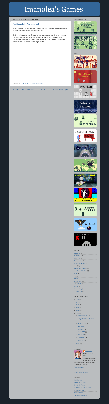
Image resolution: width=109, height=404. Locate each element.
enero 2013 (81, 340)
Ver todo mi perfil (79, 367)
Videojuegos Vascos (80, 395)
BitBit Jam (77, 253)
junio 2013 (81, 329)
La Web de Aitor (79, 390)
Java (75, 266)
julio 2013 (81, 326)
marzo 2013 (81, 337)
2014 (77, 310)
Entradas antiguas (61, 89)
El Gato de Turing (79, 385)
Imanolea (25, 83)
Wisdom (76, 286)
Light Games (78, 380)
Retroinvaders (78, 392)
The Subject (77, 284)
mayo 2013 (81, 332)
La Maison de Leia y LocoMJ (83, 387)
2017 (77, 302)
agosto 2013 (81, 323)
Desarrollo (77, 256)
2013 (77, 313)
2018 (77, 299)
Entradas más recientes (23, 89)
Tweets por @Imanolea (81, 372)
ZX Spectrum (78, 291)
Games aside (78, 261)
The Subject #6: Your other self (26, 24)
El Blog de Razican (80, 382)
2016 (77, 305)
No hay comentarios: (36, 83)
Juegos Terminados (80, 268)
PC (75, 276)
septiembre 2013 (83, 316)
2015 (77, 307)
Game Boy (77, 258)
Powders (76, 278)
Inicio (43, 89)
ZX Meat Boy (78, 289)
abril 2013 (81, 334)
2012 (77, 344)
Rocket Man (77, 281)
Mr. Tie (76, 273)
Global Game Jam (79, 263)
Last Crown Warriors (80, 271)
